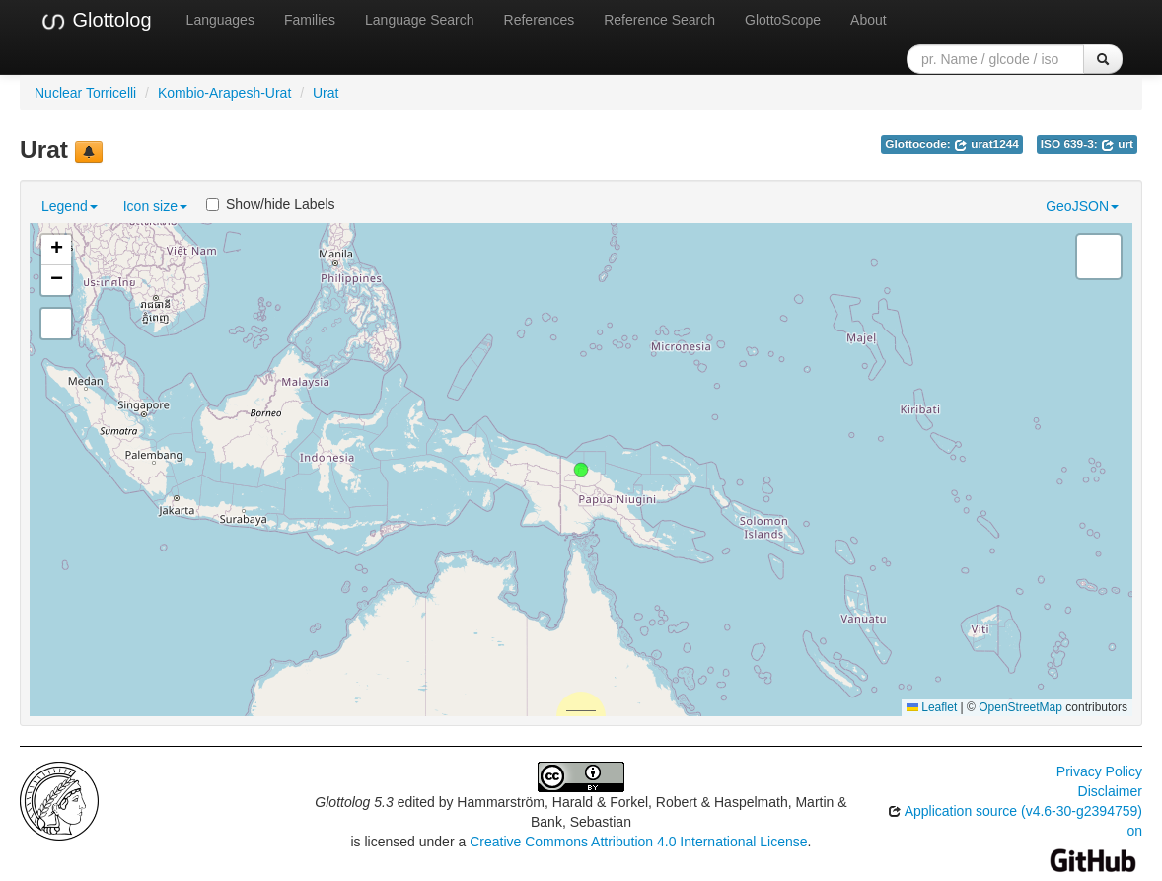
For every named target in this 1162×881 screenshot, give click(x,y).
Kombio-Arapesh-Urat (224, 93)
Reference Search (659, 20)
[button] (581, 469)
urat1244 (986, 144)
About (868, 20)
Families (309, 20)
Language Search (419, 20)
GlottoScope (783, 20)
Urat (325, 93)
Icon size (155, 206)
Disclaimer (1110, 791)
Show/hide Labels (270, 204)
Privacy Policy (1099, 771)
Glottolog (95, 21)
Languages (220, 20)
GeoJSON (1082, 206)
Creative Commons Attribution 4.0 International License (638, 841)
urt (1117, 144)
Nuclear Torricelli (85, 93)
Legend (69, 206)
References (539, 20)
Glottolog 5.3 (354, 802)
